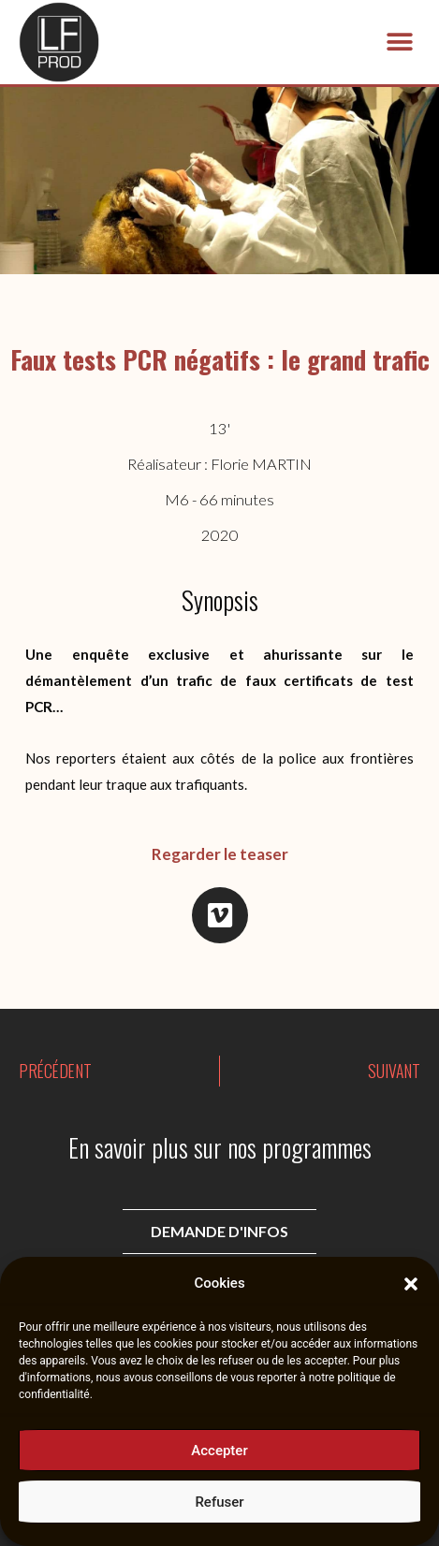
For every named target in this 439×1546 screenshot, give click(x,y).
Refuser (219, 1503)
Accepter (219, 1452)
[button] (411, 1285)
